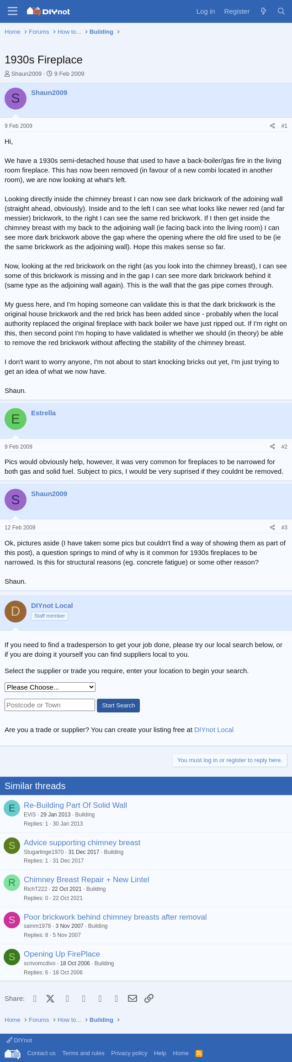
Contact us (41, 1053)
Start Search (118, 705)
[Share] (272, 126)
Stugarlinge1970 (44, 852)
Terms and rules (83, 1053)
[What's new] (263, 11)
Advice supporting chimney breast (82, 842)
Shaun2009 (26, 73)
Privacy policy (129, 1053)
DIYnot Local (214, 729)
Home (181, 1053)
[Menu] (12, 11)
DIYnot (19, 1040)
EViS (30, 814)
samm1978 (37, 926)
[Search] (281, 11)
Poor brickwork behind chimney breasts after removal (115, 917)
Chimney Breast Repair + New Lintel (86, 879)
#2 (284, 447)
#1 (284, 126)
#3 (284, 527)
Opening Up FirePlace (62, 954)
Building (85, 814)
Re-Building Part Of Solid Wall (75, 805)
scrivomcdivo (39, 963)
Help (160, 1053)
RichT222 (35, 889)
